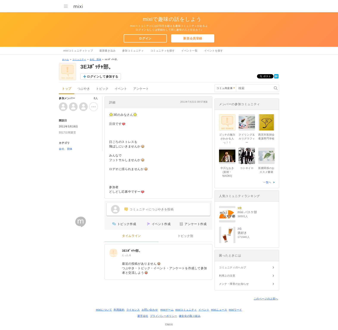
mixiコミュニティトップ (78, 50)
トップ (66, 88)
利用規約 (119, 309)
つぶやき (83, 88)
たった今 (126, 255)
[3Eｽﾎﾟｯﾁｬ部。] (113, 253)
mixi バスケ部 (247, 212)
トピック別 (185, 236)
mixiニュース (219, 309)
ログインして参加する (102, 76)
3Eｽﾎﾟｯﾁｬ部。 (132, 250)
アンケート (141, 88)
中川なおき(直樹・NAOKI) (227, 172)
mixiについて (104, 309)
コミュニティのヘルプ (232, 267)
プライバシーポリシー (163, 315)
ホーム (65, 59)
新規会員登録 (192, 38)
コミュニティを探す (162, 50)
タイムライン (131, 236)
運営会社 (142, 315)
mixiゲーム (167, 309)
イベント (121, 88)
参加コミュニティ (133, 50)
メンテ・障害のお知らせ (234, 283)
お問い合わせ (150, 309)
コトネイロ (247, 168)
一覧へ (267, 182)
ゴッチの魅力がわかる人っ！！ (227, 138)
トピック (102, 88)
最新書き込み (107, 50)
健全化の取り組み (190, 315)
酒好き (242, 233)
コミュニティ (79, 59)
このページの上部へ (266, 298)
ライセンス (133, 309)
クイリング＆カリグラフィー (247, 138)
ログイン (145, 38)
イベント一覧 (189, 50)
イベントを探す (213, 50)
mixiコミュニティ (186, 309)
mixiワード (235, 309)
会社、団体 (95, 59)
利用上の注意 (227, 275)
